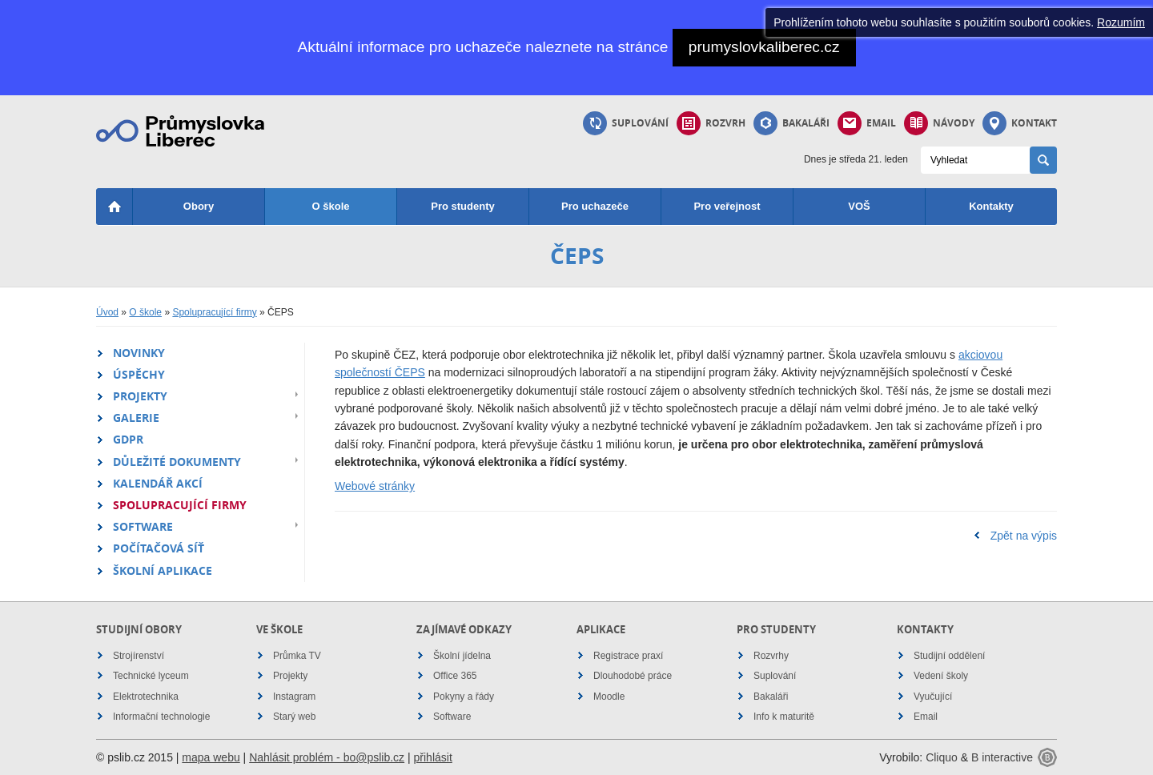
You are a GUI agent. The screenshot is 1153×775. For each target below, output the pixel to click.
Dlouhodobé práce (632, 675)
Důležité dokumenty (177, 461)
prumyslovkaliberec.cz (764, 46)
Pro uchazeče (595, 206)
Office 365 (454, 675)
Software (143, 526)
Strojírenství (138, 655)
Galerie (136, 417)
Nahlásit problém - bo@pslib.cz (326, 757)
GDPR (128, 439)
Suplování (626, 123)
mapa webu (210, 757)
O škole (331, 206)
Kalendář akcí (158, 483)
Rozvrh (711, 123)
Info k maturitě (783, 716)
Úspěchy (139, 374)
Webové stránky (375, 486)
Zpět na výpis (1023, 535)
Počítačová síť (158, 548)
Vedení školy (941, 675)
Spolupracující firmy (214, 312)
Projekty (140, 396)
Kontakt (1019, 123)
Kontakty (991, 206)
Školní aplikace (162, 570)
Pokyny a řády (463, 696)
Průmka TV (297, 655)
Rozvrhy (771, 655)
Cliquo (942, 757)
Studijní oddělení (949, 655)
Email (867, 123)
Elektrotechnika (146, 696)
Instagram (294, 696)
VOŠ (859, 206)
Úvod (107, 312)
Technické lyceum (151, 675)
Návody (939, 123)
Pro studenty (462, 206)
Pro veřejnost (726, 206)
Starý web (294, 716)
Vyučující (933, 696)
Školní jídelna (462, 655)
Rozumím (1121, 22)
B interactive (1002, 757)
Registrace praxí (628, 655)
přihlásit (433, 757)
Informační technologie (161, 716)
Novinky (139, 352)
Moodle (609, 696)
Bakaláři (791, 123)
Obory (198, 206)
